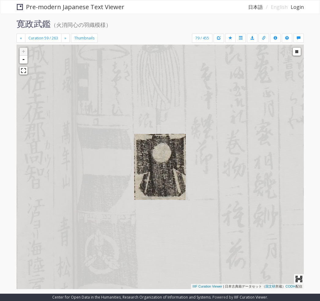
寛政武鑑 (34, 23)
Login (297, 7)
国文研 (270, 286)
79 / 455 (202, 38)
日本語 (255, 7)
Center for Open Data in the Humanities (86, 297)
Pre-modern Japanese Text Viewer (70, 7)
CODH (290, 286)
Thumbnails (84, 38)
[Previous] (21, 38)
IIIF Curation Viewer (207, 286)
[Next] (65, 38)
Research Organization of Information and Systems (167, 297)
